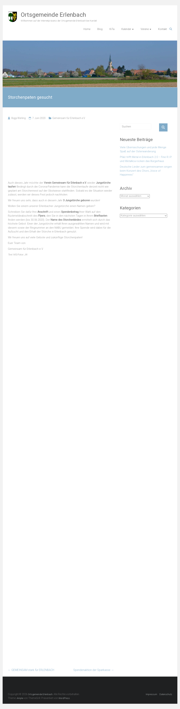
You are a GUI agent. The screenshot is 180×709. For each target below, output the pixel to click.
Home (86, 29)
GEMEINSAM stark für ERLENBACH (31, 670)
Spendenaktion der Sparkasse (93, 670)
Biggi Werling (18, 118)
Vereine (145, 29)
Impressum (151, 694)
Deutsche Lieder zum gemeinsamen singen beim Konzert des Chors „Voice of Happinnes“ (146, 170)
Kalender (126, 29)
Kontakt (162, 29)
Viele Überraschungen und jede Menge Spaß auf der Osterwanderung (143, 149)
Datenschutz (165, 694)
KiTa (112, 29)
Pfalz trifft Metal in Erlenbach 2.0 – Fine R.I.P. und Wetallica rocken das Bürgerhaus (146, 159)
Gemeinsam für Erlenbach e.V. (68, 118)
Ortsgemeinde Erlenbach (53, 14)
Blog (99, 29)
